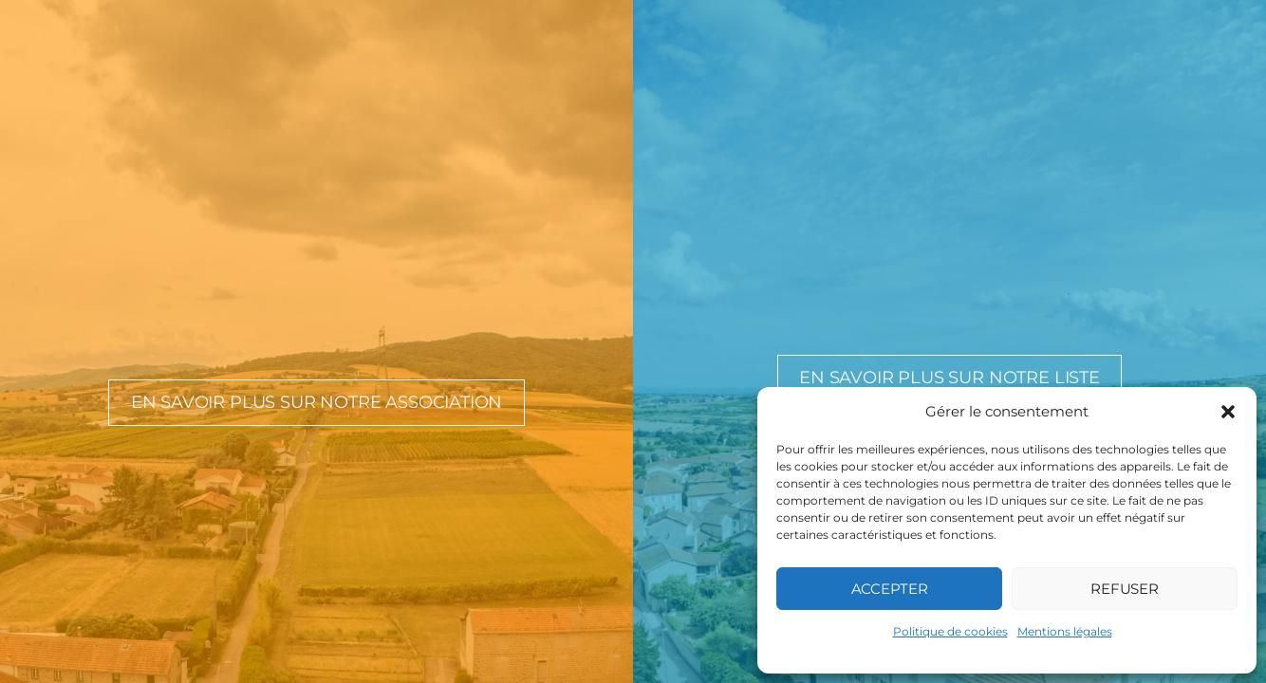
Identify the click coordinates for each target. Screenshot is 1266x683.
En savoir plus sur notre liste (949, 377)
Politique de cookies (950, 631)
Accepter (889, 589)
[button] (1228, 411)
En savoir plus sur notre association (317, 402)
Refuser (1124, 589)
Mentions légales (1064, 631)
